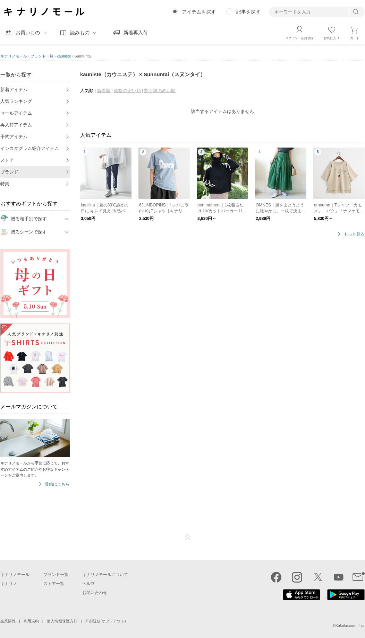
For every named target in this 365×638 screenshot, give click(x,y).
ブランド (9, 172)
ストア (7, 160)
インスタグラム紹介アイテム (29, 148)
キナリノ (8, 583)
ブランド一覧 (42, 56)
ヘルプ (88, 583)
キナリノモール (13, 56)
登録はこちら (57, 484)
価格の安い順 (127, 90)
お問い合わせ (94, 592)
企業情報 (8, 621)
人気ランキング (16, 101)
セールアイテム (16, 113)
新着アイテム (13, 89)
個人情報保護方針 (62, 621)
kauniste (64, 56)
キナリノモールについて (105, 574)
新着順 (103, 90)
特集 (4, 183)
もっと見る (354, 234)
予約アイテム (13, 136)
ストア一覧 (53, 583)
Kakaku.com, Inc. (350, 625)
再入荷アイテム (16, 124)
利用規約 (31, 621)
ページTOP (187, 537)
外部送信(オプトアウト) (105, 621)
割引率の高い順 (160, 90)
